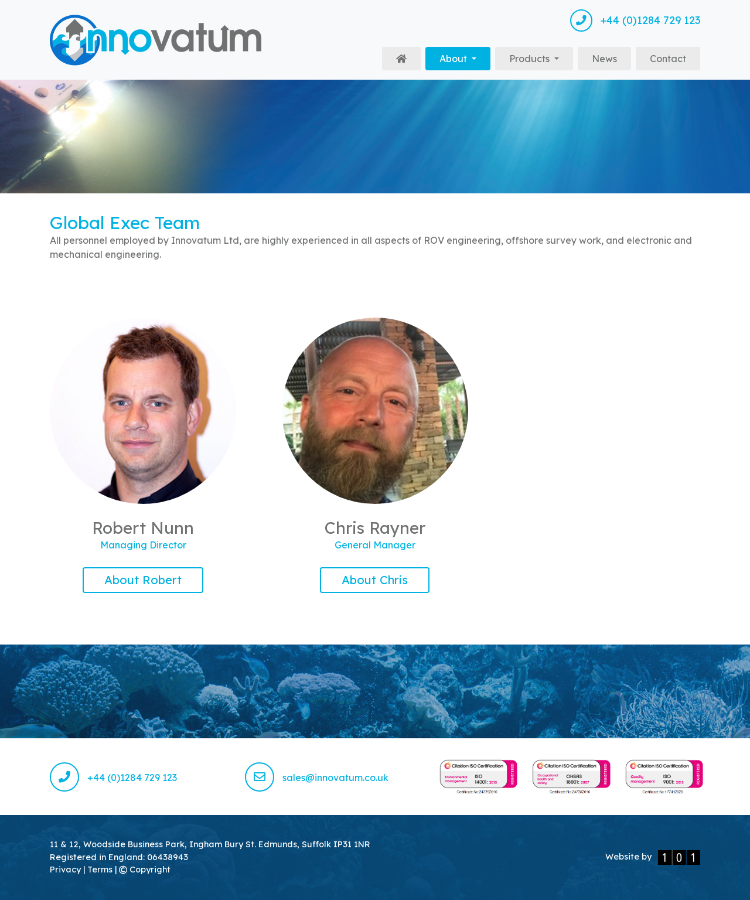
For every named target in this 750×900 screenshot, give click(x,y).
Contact (668, 58)
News (604, 58)
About (464, 57)
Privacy (66, 869)
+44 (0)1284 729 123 (635, 20)
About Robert (143, 579)
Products (530, 58)
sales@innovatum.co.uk (316, 777)
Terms (101, 869)
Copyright (145, 869)
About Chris (375, 579)
